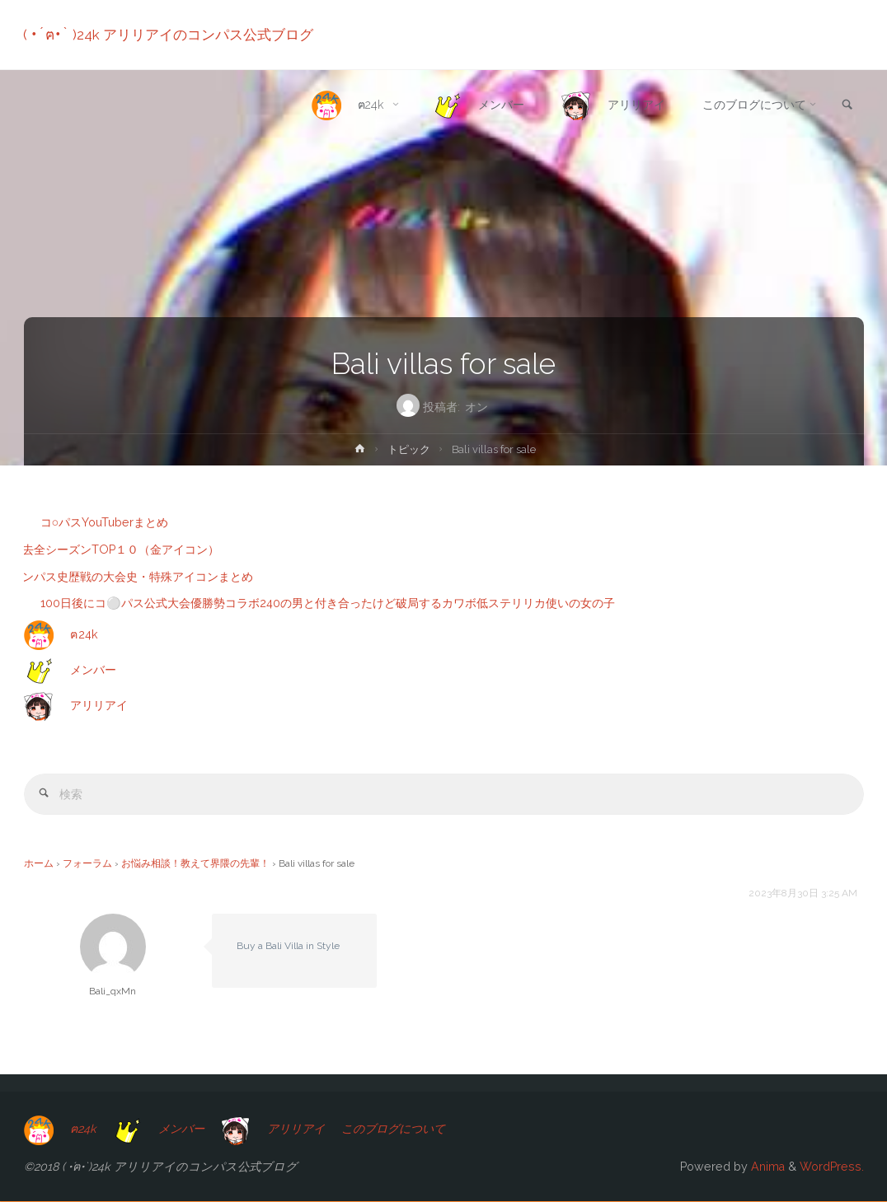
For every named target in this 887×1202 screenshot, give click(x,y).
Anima (766, 1166)
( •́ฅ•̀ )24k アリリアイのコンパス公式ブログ (169, 34)
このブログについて (405, 1129)
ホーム (39, 863)
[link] (846, 106)
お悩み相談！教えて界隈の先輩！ (195, 863)
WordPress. (832, 1166)
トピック (408, 449)
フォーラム (87, 863)
